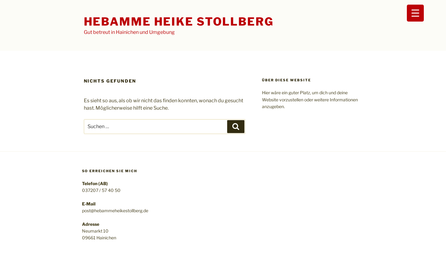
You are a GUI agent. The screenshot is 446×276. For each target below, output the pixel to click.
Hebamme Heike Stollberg (179, 21)
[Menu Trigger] (415, 13)
